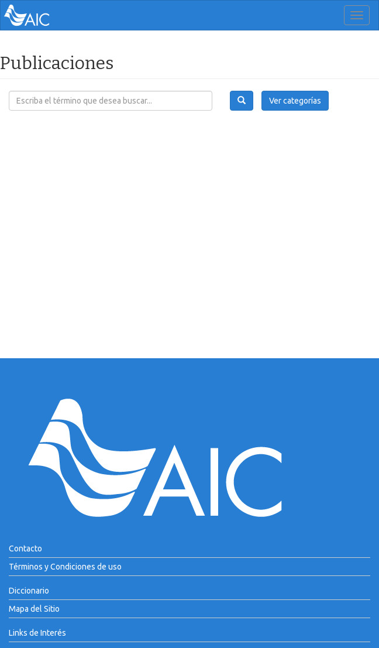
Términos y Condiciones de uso (65, 566)
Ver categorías (295, 100)
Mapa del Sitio (34, 608)
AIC (44, 15)
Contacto (25, 548)
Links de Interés (37, 632)
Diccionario (29, 590)
